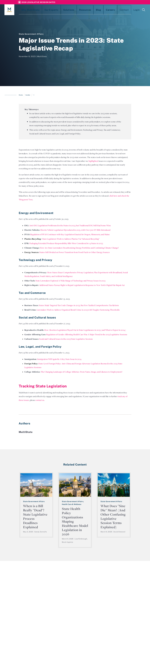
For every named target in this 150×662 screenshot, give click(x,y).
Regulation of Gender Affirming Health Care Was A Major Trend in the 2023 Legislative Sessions (86, 334)
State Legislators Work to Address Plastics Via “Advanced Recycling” (70, 238)
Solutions (57, 10)
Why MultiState (26, 10)
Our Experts (43, 10)
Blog (81, 10)
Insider (27, 95)
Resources (71, 10)
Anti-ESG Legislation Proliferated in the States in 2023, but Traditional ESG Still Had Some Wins (70, 225)
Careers (91, 10)
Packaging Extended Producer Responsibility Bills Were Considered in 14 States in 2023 (66, 243)
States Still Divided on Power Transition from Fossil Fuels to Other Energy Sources (74, 252)
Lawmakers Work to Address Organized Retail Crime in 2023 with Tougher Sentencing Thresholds (78, 309)
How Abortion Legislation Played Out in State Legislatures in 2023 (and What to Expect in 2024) (85, 330)
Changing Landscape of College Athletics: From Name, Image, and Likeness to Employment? (83, 371)
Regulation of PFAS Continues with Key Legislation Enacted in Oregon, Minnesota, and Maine (70, 234)
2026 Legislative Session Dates (38, 2)
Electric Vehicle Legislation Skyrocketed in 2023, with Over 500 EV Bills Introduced (75, 230)
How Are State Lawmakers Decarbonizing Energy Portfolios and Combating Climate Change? (79, 247)
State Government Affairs (31, 34)
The (43, 371)
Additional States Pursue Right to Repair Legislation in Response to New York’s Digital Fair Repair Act (82, 285)
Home (21, 95)
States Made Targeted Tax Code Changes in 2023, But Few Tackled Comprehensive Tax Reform (79, 305)
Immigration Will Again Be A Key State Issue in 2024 (59, 359)
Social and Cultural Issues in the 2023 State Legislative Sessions (66, 339)
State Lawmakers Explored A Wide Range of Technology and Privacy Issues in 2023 (70, 280)
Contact (102, 10)
